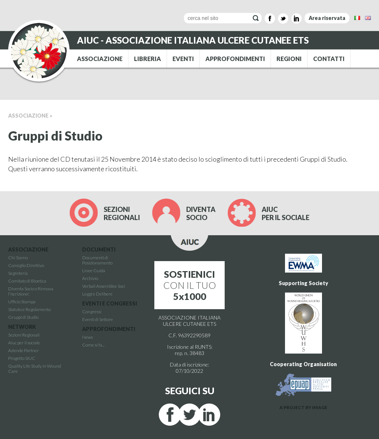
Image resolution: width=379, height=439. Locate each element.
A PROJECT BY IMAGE (303, 407)
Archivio (90, 278)
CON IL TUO (189, 285)
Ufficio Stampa (22, 301)
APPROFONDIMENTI (235, 58)
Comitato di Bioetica (27, 281)
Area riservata (327, 18)
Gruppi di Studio (23, 317)
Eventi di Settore (97, 319)
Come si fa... (93, 345)
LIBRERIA (147, 58)
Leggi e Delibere (97, 294)
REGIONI (289, 58)
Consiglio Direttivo (26, 265)
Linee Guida (93, 270)
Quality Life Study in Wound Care (34, 368)
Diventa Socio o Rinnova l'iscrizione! (30, 291)
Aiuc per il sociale (24, 342)
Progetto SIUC (21, 358)
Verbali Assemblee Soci (103, 286)
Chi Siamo (18, 257)
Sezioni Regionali (24, 335)
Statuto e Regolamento (29, 309)
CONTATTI (329, 58)
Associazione (28, 115)
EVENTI (183, 58)
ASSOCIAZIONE (100, 58)
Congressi (91, 311)
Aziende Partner (23, 350)
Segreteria (18, 273)
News (87, 337)
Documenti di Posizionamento (97, 260)
